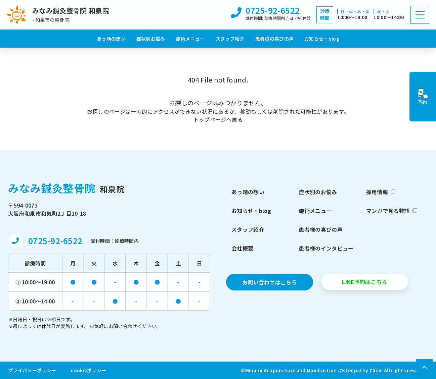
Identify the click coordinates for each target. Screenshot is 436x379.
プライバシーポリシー (32, 370)
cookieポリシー (88, 370)
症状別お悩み (150, 38)
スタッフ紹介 (230, 38)
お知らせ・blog (321, 38)
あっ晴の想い (111, 38)
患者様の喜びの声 (274, 38)
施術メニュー (190, 38)
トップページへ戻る (218, 119)
